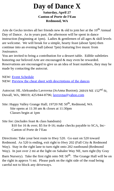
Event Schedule (23, 77)
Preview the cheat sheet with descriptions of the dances (51, 81)
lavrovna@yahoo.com (68, 95)
